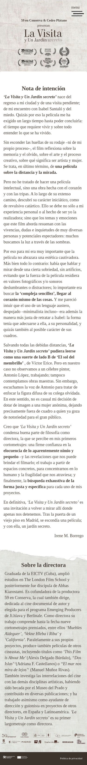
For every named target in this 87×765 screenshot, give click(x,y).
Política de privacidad (71, 758)
